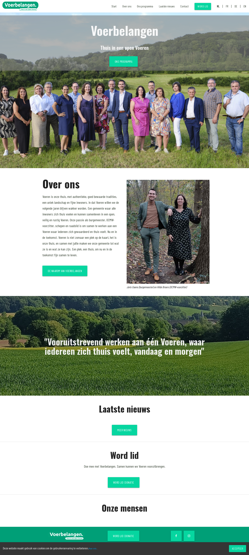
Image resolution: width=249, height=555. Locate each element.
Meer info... (93, 548)
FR (227, 6)
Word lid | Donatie (123, 482)
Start (114, 6)
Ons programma (145, 6)
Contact (184, 6)
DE (236, 6)
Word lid (203, 6)
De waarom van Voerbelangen (65, 271)
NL (218, 6)
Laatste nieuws (166, 6)
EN (245, 6)
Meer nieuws (124, 430)
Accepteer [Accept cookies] (237, 548)
